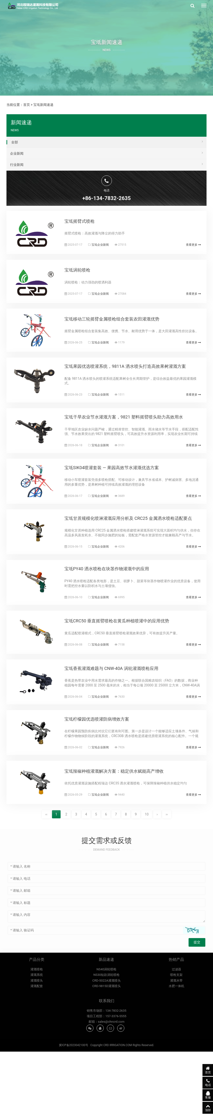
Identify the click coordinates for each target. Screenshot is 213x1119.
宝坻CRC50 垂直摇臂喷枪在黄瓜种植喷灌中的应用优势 (123, 670)
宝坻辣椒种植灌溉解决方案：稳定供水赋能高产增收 (120, 836)
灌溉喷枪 (36, 1038)
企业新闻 (106, 153)
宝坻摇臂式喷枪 (86, 226)
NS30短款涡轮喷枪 (106, 1044)
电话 (202, 1082)
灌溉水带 (176, 1049)
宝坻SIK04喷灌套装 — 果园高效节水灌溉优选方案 (118, 501)
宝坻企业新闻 (106, 249)
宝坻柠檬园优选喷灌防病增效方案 (103, 779)
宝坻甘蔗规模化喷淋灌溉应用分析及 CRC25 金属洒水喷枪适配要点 (134, 557)
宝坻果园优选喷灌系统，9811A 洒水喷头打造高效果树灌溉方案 (131, 390)
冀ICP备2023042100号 (73, 1112)
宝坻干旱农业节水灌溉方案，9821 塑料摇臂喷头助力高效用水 (130, 445)
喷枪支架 (176, 1044)
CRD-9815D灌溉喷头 (106, 1055)
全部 (107, 141)
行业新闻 (106, 164)
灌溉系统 (36, 1044)
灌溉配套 (36, 1055)
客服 (202, 1095)
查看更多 (192, 249)
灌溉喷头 (36, 1049)
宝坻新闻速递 (43, 105)
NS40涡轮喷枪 (107, 1038)
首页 (26, 105)
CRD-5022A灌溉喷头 (106, 1049)
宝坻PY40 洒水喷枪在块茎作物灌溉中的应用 (113, 612)
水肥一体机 (176, 1055)
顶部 (202, 1107)
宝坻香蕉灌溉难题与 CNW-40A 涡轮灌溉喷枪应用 (118, 723)
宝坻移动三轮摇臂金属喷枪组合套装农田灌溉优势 (118, 334)
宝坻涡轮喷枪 (84, 281)
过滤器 (176, 1038)
